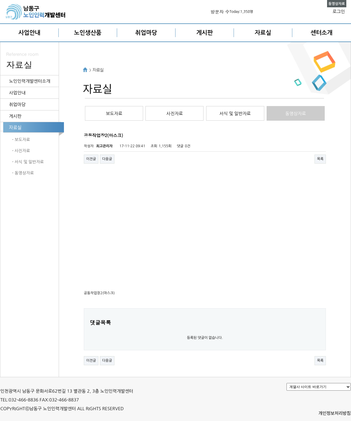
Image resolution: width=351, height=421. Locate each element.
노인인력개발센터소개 (29, 81)
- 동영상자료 (23, 173)
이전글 (91, 159)
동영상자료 (295, 113)
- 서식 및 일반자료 (28, 162)
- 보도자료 (21, 140)
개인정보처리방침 (335, 413)
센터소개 (321, 33)
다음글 (107, 159)
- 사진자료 (21, 151)
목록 (320, 159)
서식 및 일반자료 (235, 113)
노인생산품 (88, 33)
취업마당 (146, 33)
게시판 (204, 33)
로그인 (339, 11)
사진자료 (174, 113)
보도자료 (114, 113)
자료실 (263, 33)
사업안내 (29, 33)
